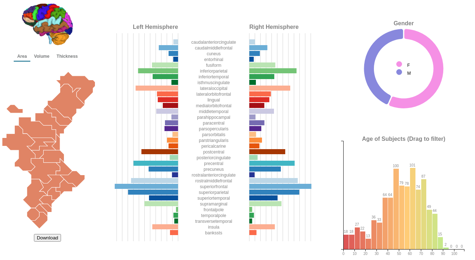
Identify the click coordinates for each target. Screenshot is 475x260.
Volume (41, 56)
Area (22, 56)
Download (47, 237)
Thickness (67, 56)
